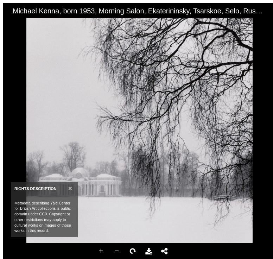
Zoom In (101, 251)
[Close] (70, 188)
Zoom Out (117, 251)
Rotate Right (133, 251)
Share (164, 251)
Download (149, 251)
